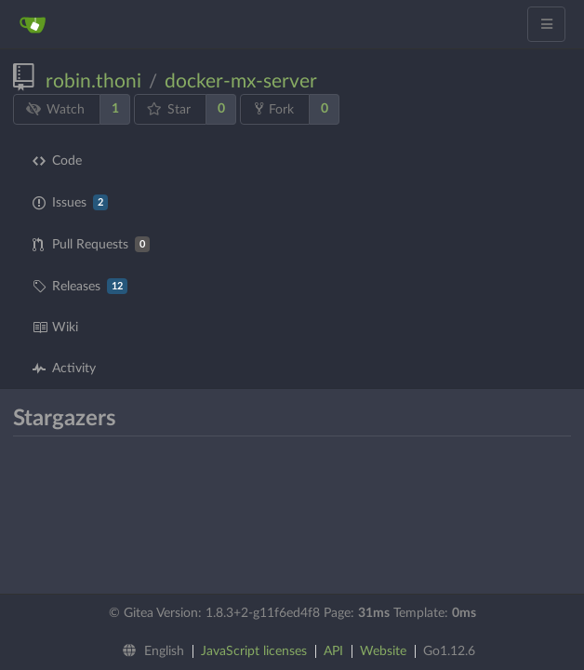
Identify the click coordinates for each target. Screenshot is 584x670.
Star (169, 109)
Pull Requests (91, 244)
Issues (70, 202)
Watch (56, 109)
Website (383, 651)
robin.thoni (93, 81)
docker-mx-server (241, 81)
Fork (274, 108)
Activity (64, 368)
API (333, 651)
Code (57, 161)
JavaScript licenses (254, 651)
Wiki (55, 327)
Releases (80, 286)
